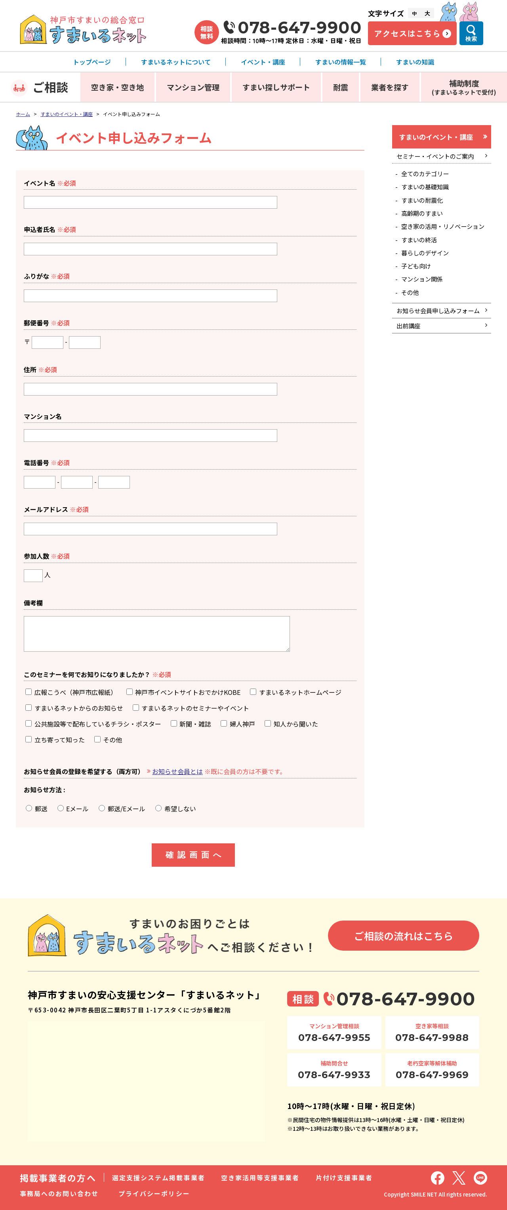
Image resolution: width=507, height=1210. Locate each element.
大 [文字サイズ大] (427, 13)
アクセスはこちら (407, 33)
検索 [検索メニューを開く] (471, 39)
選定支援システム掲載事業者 (158, 1177)
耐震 (340, 87)
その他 (411, 309)
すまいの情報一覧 (340, 62)
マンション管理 (193, 87)
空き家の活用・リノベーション (443, 235)
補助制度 (464, 87)
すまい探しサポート (276, 87)
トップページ (92, 62)
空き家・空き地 (117, 87)
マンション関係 (424, 295)
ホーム (23, 113)
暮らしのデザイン (427, 267)
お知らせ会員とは (177, 771)
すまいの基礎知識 (427, 189)
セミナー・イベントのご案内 (437, 157)
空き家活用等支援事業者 (260, 1177)
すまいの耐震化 (424, 203)
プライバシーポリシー (154, 1193)
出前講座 (409, 354)
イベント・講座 (263, 62)
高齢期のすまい (424, 218)
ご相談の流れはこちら (403, 935)
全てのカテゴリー (427, 176)
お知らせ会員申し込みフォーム (437, 332)
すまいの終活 (421, 253)
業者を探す (390, 87)
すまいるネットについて (176, 62)
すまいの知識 (415, 62)
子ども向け (417, 281)
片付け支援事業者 (344, 1177)
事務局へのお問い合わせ (59, 1193)
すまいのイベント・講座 (66, 113)
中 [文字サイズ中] (414, 13)
